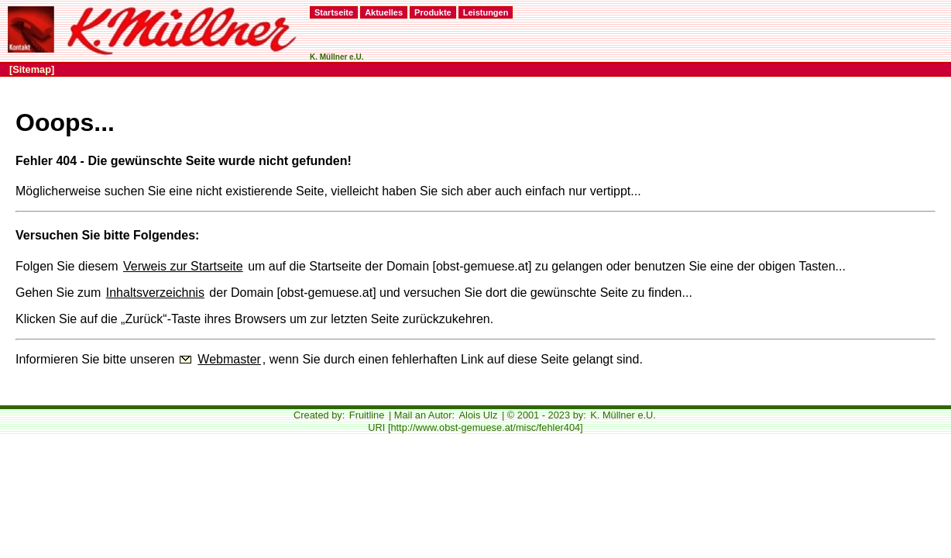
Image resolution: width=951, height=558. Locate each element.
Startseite (333, 12)
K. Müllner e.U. (623, 415)
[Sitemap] (31, 69)
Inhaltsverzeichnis (155, 292)
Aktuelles (384, 12)
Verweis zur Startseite (183, 266)
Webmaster (229, 359)
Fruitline (367, 415)
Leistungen (486, 12)
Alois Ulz (478, 415)
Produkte (432, 12)
